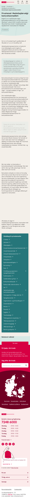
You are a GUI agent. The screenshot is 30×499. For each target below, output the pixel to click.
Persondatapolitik (6, 489)
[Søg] (18, 2)
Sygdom (7, 314)
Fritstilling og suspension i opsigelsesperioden (15, 274)
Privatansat (9, 6)
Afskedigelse (8, 247)
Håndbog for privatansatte (8, 8)
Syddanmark (24, 404)
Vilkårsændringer (9, 328)
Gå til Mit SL (7, 464)
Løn (5, 289)
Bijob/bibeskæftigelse (11, 264)
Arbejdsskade (8, 258)
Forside (3, 6)
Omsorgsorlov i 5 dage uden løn (13, 297)
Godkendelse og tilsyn (11, 280)
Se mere (15, 343)
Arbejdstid (8, 261)
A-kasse (7, 241)
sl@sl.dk (10, 494)
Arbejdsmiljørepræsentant (12, 255)
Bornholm (7, 401)
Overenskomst (9, 305)
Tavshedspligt (8, 317)
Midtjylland (23, 401)
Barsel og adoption (10, 331)
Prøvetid (7, 311)
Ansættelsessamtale (10, 252)
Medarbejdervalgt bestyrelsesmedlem (11, 10)
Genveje (4, 482)
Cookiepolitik (18, 489)
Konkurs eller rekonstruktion (12, 286)
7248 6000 (9, 422)
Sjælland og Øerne (14, 404)
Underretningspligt (10, 325)
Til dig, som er (6, 477)
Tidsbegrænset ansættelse (12, 320)
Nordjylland (5, 404)
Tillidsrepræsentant (10, 322)
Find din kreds (7, 440)
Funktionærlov (8, 277)
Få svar (4, 472)
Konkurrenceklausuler (10, 283)
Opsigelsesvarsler (9, 299)
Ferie (6, 270)
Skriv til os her (14, 468)
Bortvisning (8, 267)
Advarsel (7, 244)
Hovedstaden (14, 401)
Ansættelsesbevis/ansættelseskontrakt (16, 250)
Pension (7, 308)
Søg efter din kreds (8, 361)
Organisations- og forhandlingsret (14, 302)
